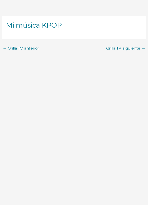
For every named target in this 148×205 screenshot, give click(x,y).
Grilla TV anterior (21, 48)
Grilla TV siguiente (125, 48)
